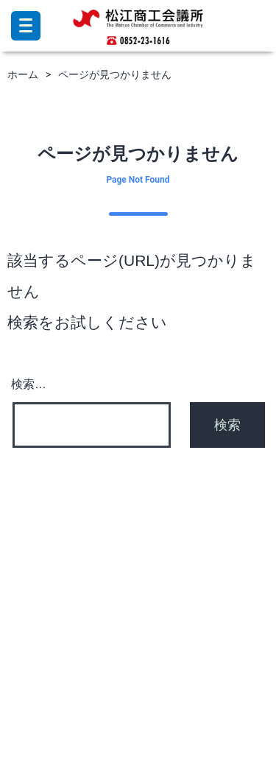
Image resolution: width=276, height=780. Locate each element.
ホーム (22, 74)
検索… (28, 384)
